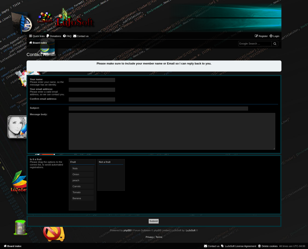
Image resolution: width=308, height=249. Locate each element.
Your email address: (41, 89)
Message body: (38, 114)
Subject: (34, 108)
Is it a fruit (36, 159)
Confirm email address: (43, 98)
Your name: (36, 79)
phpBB (127, 230)
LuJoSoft (190, 230)
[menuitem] (53, 36)
